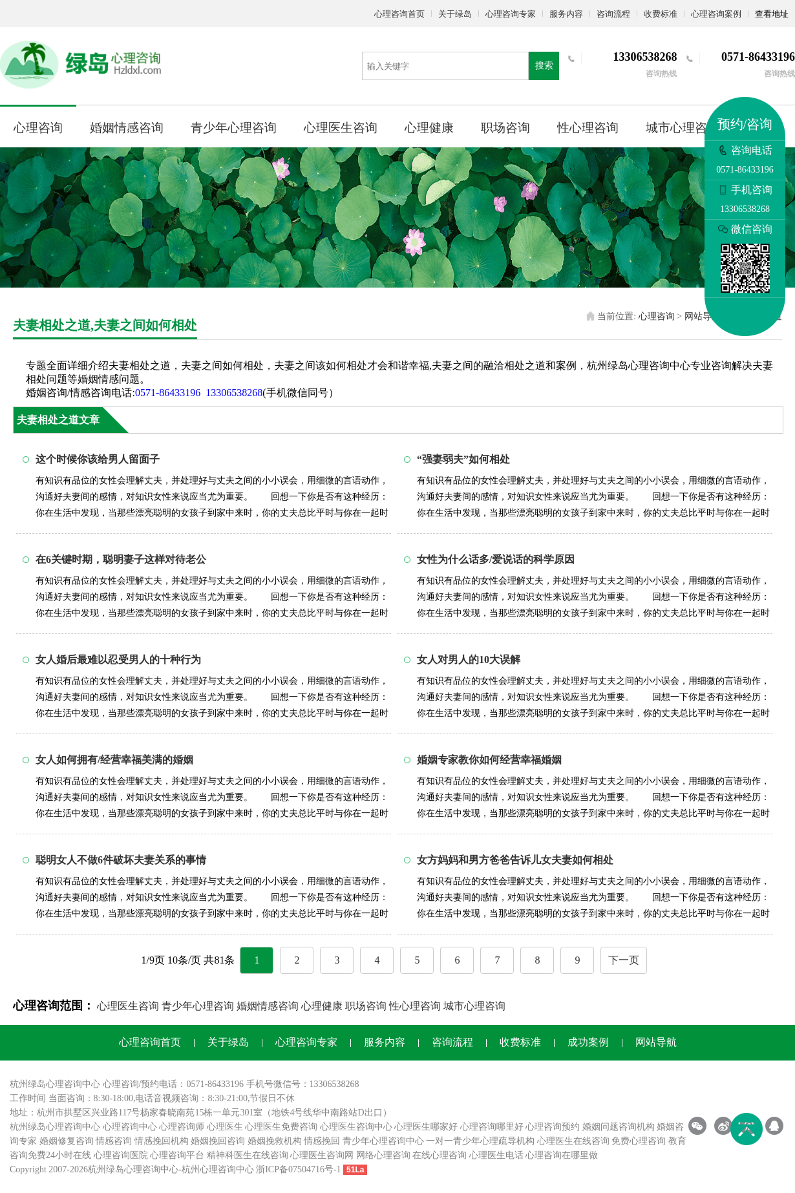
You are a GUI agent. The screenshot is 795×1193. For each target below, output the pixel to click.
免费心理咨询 (638, 1141)
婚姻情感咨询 (127, 127)
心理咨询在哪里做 (561, 1155)
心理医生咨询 (340, 127)
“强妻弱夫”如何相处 (463, 459)
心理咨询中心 (130, 1127)
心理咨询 (38, 127)
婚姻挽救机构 (275, 1141)
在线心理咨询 (439, 1155)
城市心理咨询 (682, 127)
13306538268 (234, 392)
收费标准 (660, 14)
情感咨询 (114, 1141)
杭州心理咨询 (209, 1169)
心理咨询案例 (716, 14)
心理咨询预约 (552, 1127)
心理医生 (225, 1127)
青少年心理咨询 (234, 127)
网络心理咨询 (383, 1155)
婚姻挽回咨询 (218, 1141)
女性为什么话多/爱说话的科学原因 (496, 559)
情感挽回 (322, 1141)
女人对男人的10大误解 (468, 659)
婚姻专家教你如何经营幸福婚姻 (489, 759)
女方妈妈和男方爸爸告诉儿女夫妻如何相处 (515, 859)
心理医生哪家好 (426, 1127)
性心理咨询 (588, 127)
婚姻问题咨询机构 (618, 1127)
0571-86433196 (167, 392)
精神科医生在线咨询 (247, 1155)
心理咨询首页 (399, 14)
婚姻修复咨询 (66, 1141)
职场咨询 (505, 127)
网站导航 (702, 316)
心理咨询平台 (177, 1155)
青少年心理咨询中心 (383, 1141)
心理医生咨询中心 (356, 1127)
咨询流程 (613, 14)
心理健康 (429, 127)
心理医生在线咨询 (573, 1141)
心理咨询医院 (121, 1155)
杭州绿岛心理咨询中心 (55, 1127)
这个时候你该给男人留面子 (98, 459)
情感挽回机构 (161, 1141)
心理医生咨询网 (322, 1155)
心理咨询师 (181, 1127)
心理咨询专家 (510, 14)
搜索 (544, 65)
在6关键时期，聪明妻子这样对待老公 (121, 559)
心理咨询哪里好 (492, 1127)
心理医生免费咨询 (281, 1127)
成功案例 (588, 1042)
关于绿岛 (455, 14)
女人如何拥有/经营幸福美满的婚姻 (114, 759)
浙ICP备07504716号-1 (298, 1169)
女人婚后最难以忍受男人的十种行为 (118, 659)
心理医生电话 (496, 1155)
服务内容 (566, 14)
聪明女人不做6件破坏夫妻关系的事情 (121, 859)
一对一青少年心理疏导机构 (480, 1141)
